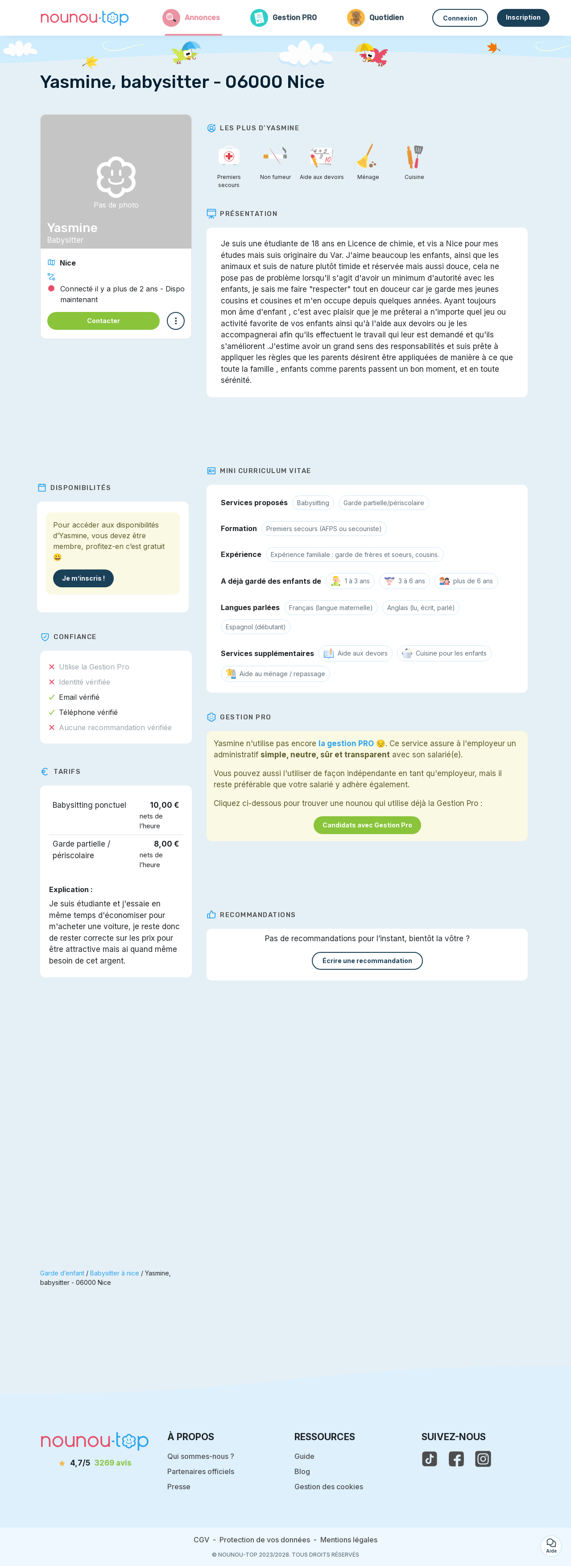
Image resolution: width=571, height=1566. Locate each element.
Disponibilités (77, 488)
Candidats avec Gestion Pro (370, 825)
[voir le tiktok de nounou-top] (430, 1459)
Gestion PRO (242, 717)
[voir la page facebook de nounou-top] (456, 1459)
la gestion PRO (349, 743)
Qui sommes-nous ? (200, 1456)
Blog (302, 1471)
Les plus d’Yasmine (256, 128)
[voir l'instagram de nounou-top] (483, 1459)
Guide (304, 1456)
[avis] (95, 1463)
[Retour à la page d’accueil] (84, 18)
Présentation (245, 214)
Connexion (460, 18)
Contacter (103, 320)
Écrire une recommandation (370, 960)
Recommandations (254, 915)
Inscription (523, 17)
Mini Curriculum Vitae (262, 471)
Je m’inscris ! (86, 578)
